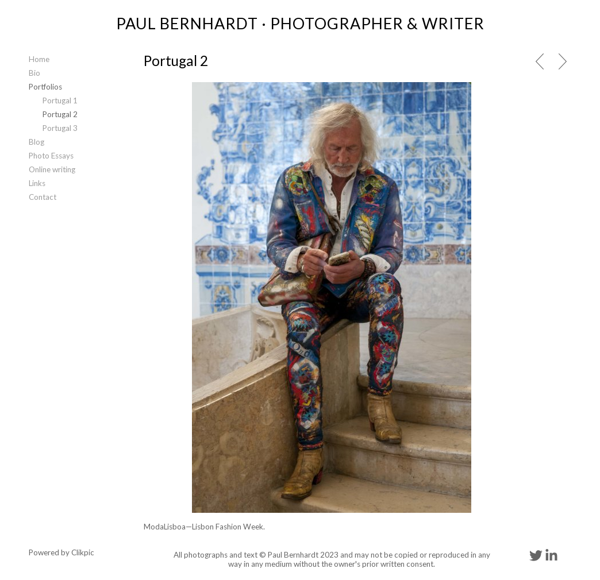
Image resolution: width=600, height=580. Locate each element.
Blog (36, 141)
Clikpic (82, 552)
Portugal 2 (60, 114)
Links (37, 183)
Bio (34, 73)
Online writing (52, 169)
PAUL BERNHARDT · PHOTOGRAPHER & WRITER (300, 23)
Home (39, 59)
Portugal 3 (60, 128)
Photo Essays (51, 155)
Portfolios (45, 86)
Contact (42, 197)
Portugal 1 (60, 100)
